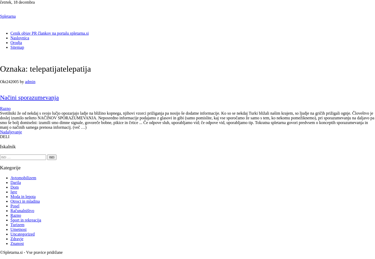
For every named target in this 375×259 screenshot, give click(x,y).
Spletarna (8, 16)
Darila (15, 182)
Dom (14, 187)
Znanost (17, 243)
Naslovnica (19, 38)
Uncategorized (22, 234)
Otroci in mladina (25, 201)
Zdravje (16, 239)
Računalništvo (22, 210)
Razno (5, 108)
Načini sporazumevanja (29, 97)
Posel (15, 206)
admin (30, 81)
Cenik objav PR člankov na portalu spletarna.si (49, 33)
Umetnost (18, 229)
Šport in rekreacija (25, 220)
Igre (13, 192)
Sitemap (17, 47)
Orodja (16, 42)
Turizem (17, 225)
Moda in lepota (23, 196)
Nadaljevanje (11, 132)
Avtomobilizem (23, 178)
